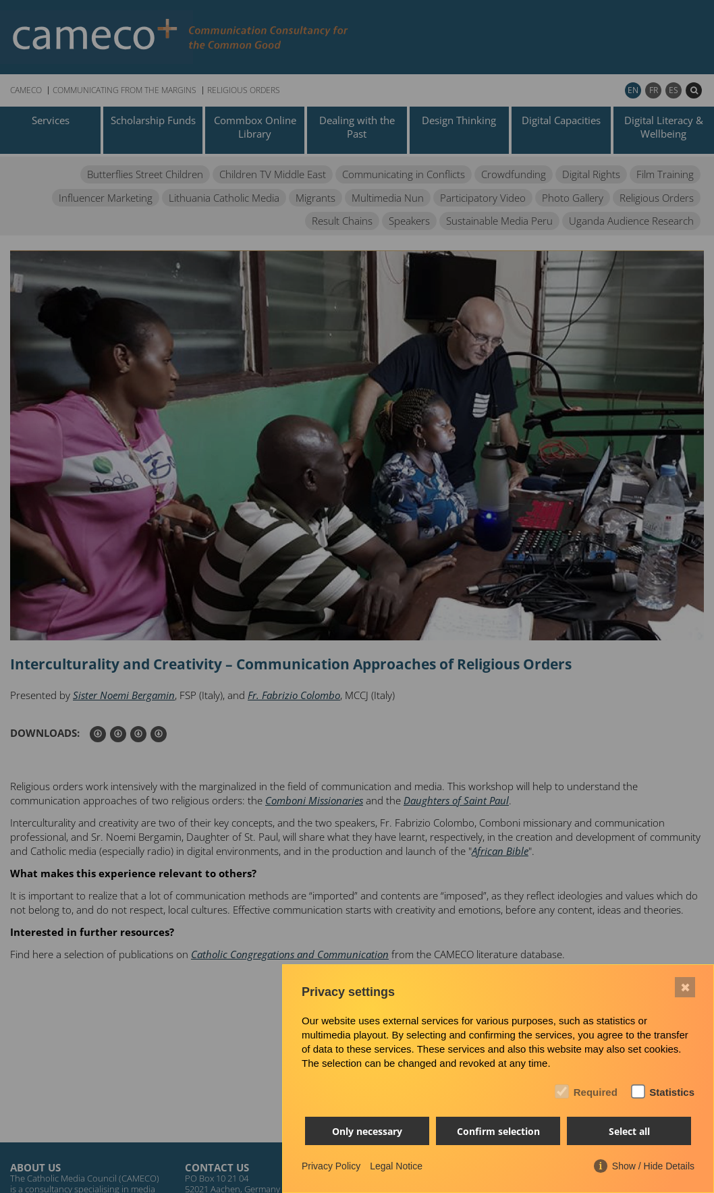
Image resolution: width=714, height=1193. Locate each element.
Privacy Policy (331, 1166)
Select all (629, 1131)
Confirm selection (498, 1131)
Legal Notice (396, 1166)
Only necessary (367, 1131)
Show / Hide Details (653, 1166)
